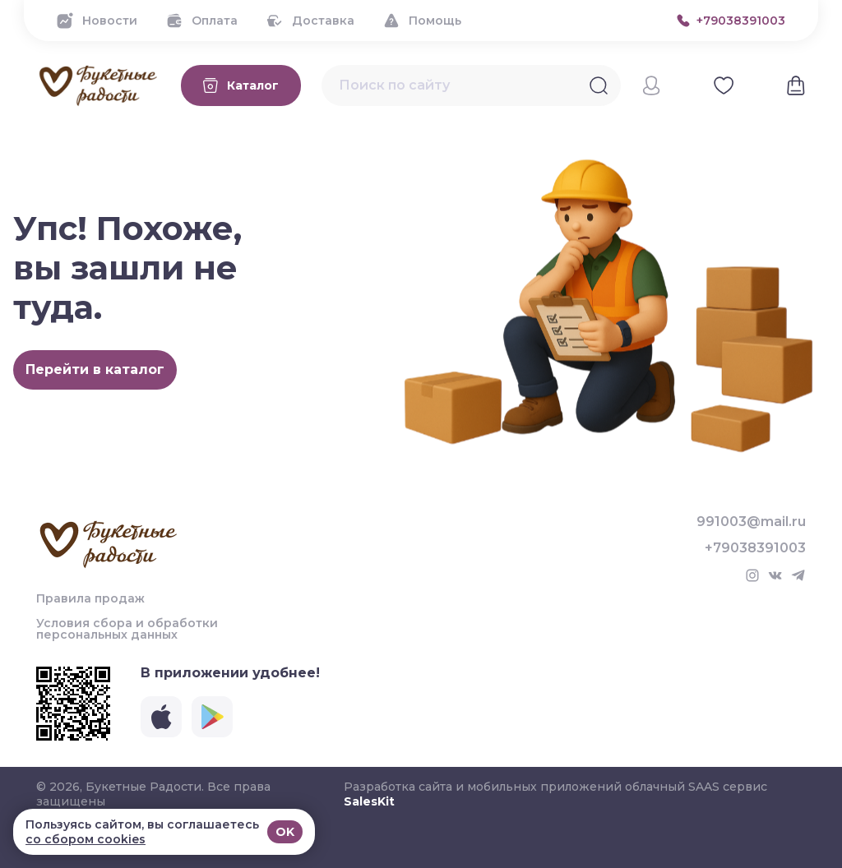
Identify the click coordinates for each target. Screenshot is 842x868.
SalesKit (369, 801)
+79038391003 (755, 548)
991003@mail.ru (751, 522)
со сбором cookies (85, 839)
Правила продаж (90, 598)
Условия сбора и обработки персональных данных (127, 628)
